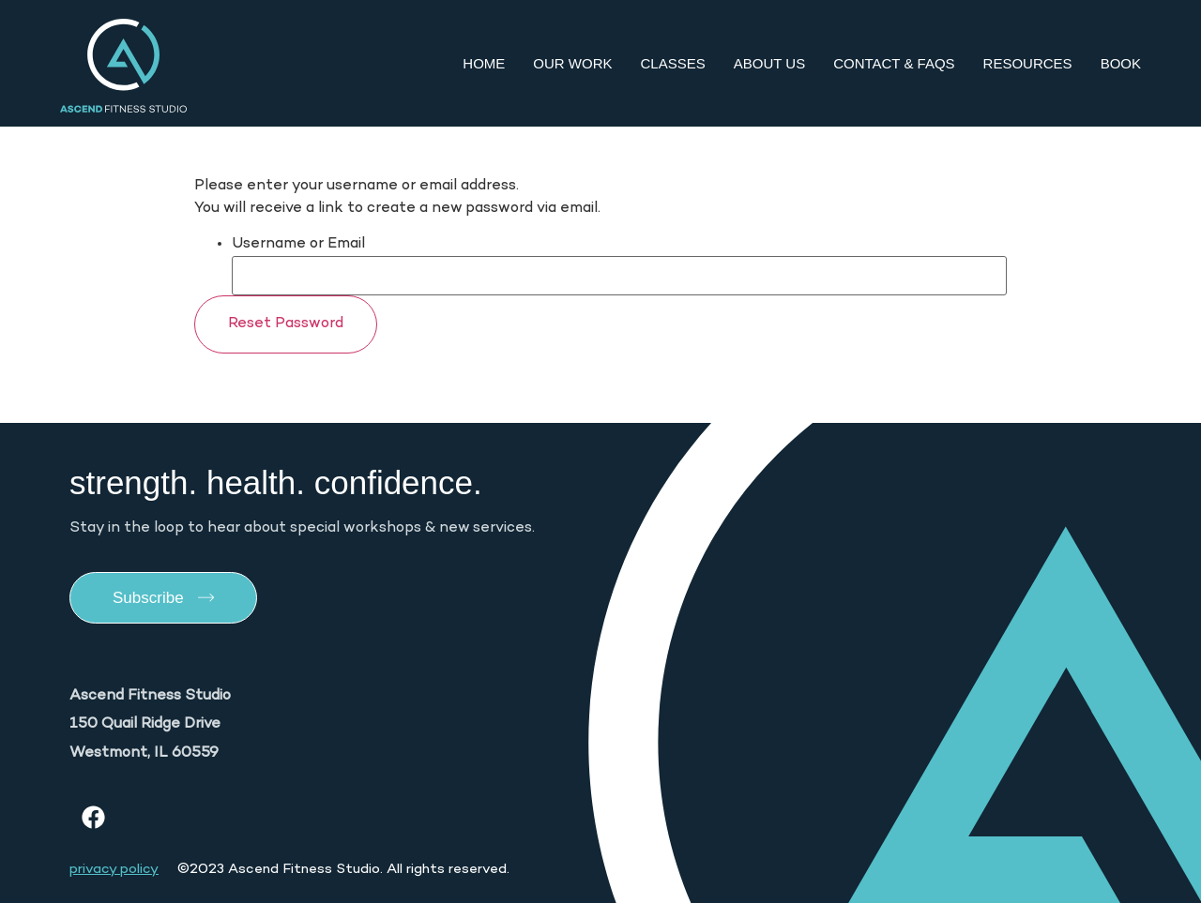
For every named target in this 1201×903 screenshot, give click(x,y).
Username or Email (298, 244)
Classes (673, 63)
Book (1121, 63)
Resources (1027, 63)
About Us (769, 63)
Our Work (572, 63)
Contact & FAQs (893, 63)
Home (484, 63)
